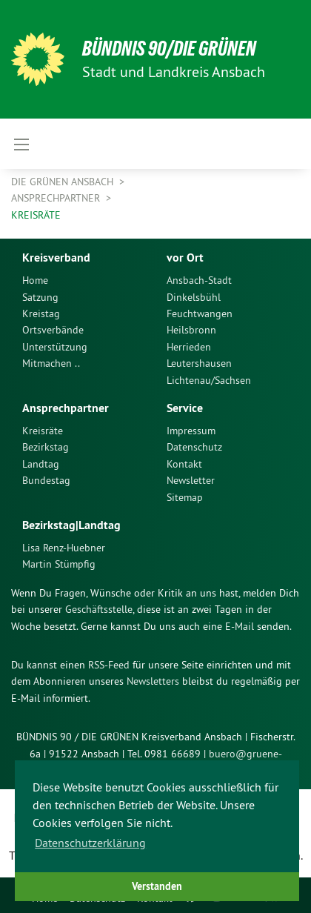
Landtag (40, 464)
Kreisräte (36, 215)
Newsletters (153, 681)
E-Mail (239, 626)
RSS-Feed (109, 664)
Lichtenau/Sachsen (209, 380)
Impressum (191, 430)
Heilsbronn (191, 329)
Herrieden (189, 346)
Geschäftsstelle (99, 609)
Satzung (40, 297)
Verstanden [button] (157, 886)
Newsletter (191, 480)
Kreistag (41, 313)
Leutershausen (199, 363)
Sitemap (185, 497)
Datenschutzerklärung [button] (90, 842)
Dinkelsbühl (194, 297)
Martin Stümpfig (59, 564)
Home (35, 280)
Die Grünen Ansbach (63, 181)
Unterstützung (54, 346)
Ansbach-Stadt (199, 280)
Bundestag (46, 480)
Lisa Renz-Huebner (63, 547)
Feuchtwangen (200, 313)
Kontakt (184, 464)
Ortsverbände (53, 329)
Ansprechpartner (57, 198)
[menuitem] (83, 280)
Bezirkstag (45, 447)
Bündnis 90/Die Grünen (169, 48)
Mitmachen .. (51, 363)
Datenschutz (194, 447)
